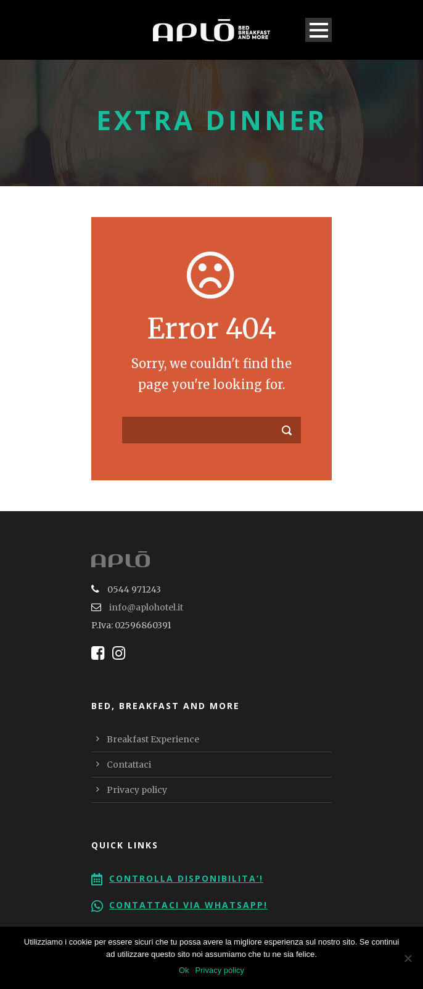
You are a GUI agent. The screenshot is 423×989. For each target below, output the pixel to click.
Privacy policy (137, 789)
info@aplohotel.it (146, 607)
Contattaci (129, 764)
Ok (184, 970)
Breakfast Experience (153, 739)
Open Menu (318, 30)
